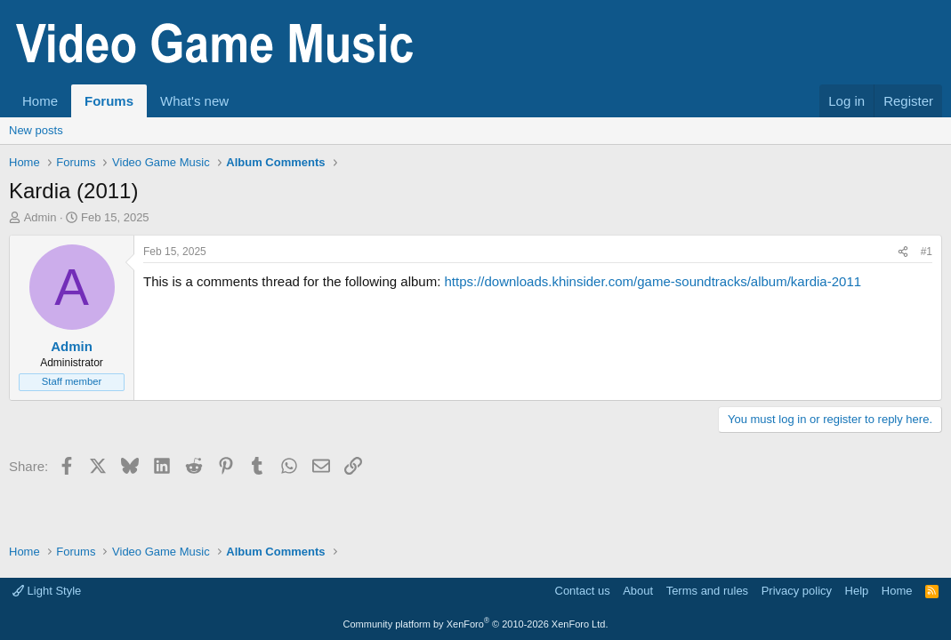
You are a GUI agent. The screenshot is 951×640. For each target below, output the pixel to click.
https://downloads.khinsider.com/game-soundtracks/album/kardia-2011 (652, 281)
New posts (36, 130)
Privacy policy (797, 590)
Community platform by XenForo (475, 624)
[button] (242, 100)
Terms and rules (707, 590)
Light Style (46, 590)
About (638, 590)
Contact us (582, 590)
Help (857, 590)
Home (40, 100)
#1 (926, 251)
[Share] (903, 252)
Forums (109, 100)
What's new (194, 100)
